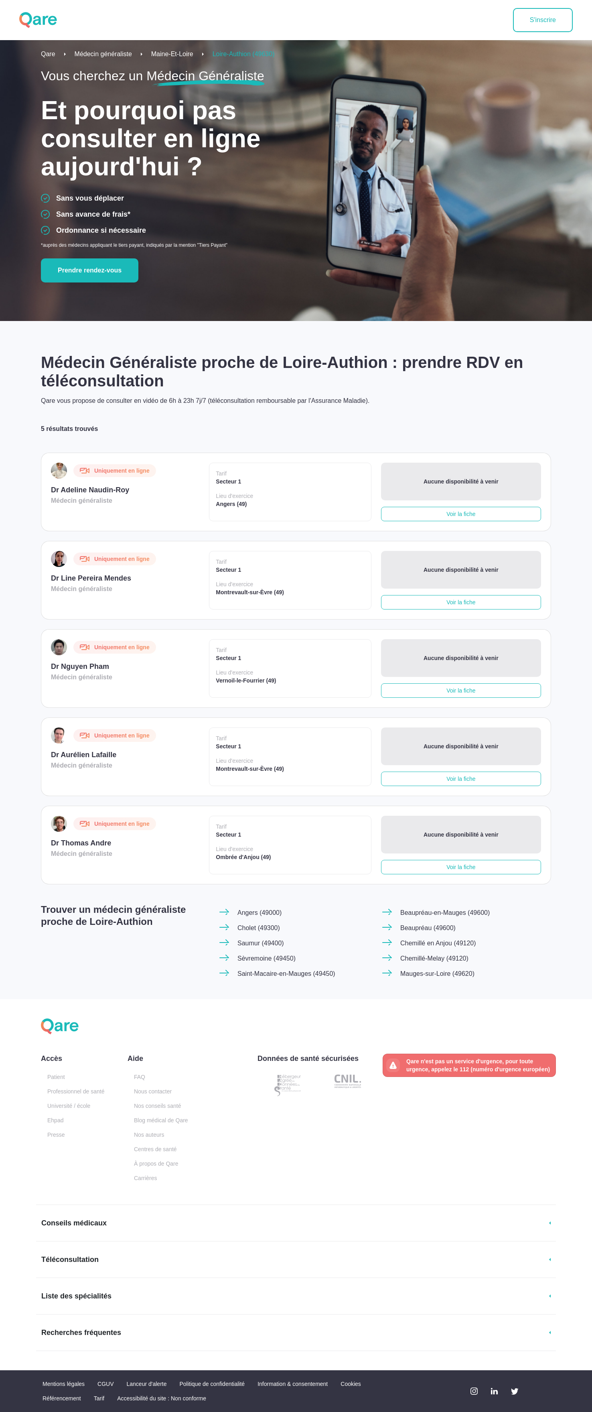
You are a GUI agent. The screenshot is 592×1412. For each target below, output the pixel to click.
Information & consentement (292, 1384)
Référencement (62, 1398)
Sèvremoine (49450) (266, 958)
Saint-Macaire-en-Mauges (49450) (286, 973)
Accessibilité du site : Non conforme (161, 1398)
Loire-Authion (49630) (244, 54)
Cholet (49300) (258, 927)
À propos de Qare (156, 1163)
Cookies (351, 1384)
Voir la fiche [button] (460, 514)
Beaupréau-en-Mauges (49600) (445, 912)
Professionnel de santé (75, 1091)
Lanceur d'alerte (147, 1384)
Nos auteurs (149, 1135)
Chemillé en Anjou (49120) (438, 943)
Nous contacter (153, 1091)
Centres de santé (155, 1149)
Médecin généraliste (103, 54)
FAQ (139, 1077)
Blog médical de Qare (161, 1120)
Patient (56, 1077)
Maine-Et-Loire (172, 54)
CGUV (105, 1384)
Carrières (145, 1178)
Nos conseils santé (157, 1106)
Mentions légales (64, 1384)
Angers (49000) (259, 912)
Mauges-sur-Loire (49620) (437, 973)
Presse (56, 1135)
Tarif (99, 1398)
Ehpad (55, 1120)
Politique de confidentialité (212, 1384)
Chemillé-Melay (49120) (434, 958)
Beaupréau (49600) (428, 927)
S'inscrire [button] (543, 19)
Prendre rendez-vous (90, 270)
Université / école (68, 1106)
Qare (48, 54)
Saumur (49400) (260, 943)
